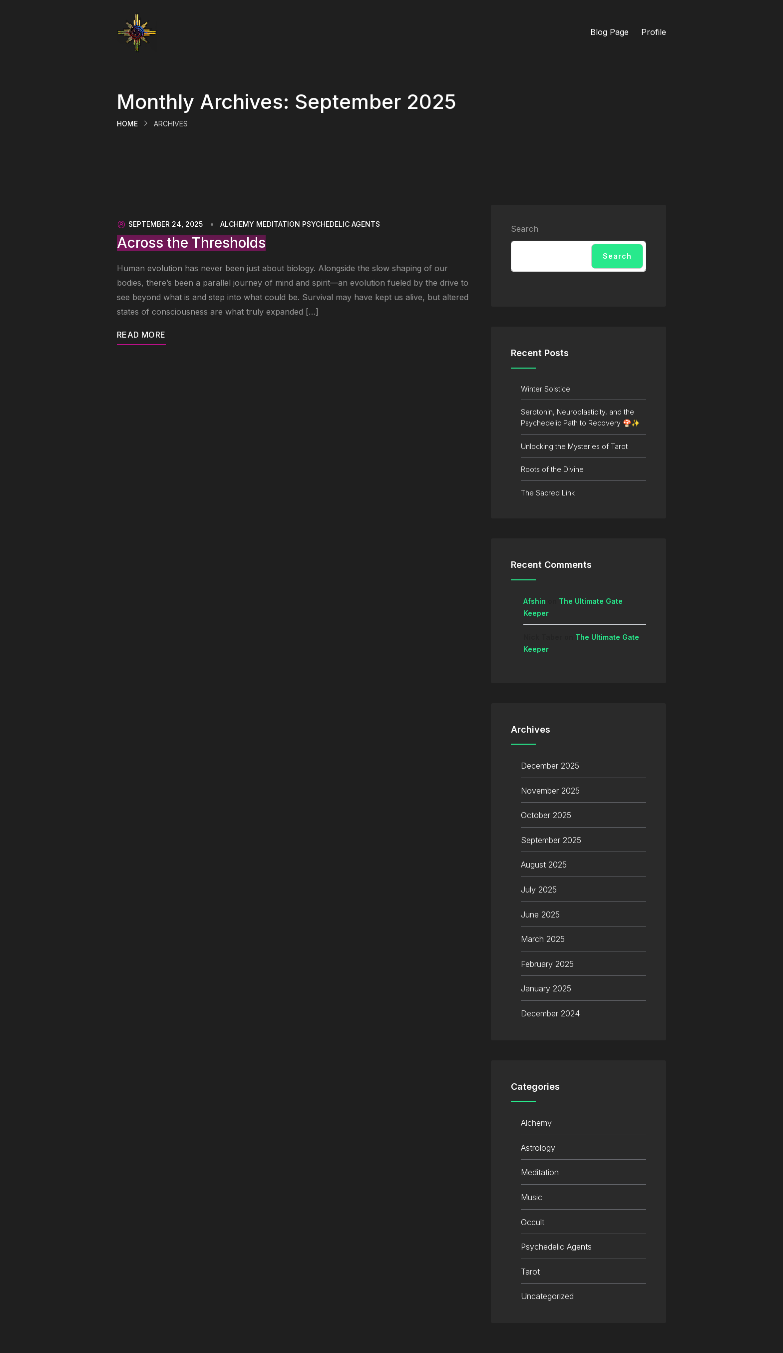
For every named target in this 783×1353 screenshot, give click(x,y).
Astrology (538, 1148)
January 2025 (546, 988)
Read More (141, 335)
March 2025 (543, 939)
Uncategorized (547, 1296)
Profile (653, 32)
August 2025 (544, 865)
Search (524, 229)
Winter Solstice (545, 389)
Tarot (530, 1272)
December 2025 (550, 766)
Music (531, 1197)
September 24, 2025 (160, 224)
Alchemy (237, 224)
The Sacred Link (548, 492)
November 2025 (550, 791)
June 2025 (540, 914)
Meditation (278, 224)
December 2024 (550, 1013)
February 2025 (547, 964)
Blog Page (609, 32)
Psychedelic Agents (341, 224)
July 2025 (539, 890)
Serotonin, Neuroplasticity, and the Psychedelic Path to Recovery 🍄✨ (580, 417)
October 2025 (546, 815)
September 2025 (551, 840)
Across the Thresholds (191, 243)
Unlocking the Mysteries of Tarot (574, 446)
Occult (532, 1222)
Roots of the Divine (552, 469)
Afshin (534, 601)
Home (127, 123)
